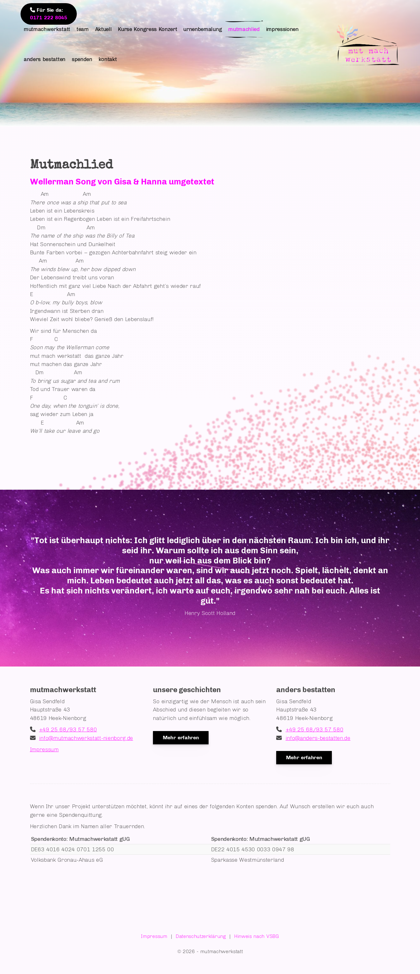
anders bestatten (44, 59)
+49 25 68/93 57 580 (68, 729)
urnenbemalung (202, 29)
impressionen (282, 29)
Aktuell (103, 29)
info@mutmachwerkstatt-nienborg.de (86, 738)
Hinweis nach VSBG (256, 936)
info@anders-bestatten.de (318, 738)
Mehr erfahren (181, 738)
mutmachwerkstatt (47, 29)
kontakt (108, 59)
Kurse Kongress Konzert (147, 29)
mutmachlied (243, 29)
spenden (82, 59)
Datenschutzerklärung (201, 936)
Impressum (44, 749)
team (82, 29)
